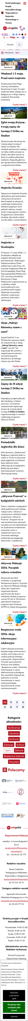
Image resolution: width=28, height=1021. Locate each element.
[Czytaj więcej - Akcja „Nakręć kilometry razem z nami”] (14, 337)
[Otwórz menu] (24, 3)
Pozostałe (14, 761)
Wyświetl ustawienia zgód (14, 995)
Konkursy (14, 739)
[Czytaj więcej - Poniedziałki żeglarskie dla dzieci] (14, 453)
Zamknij (14, 1016)
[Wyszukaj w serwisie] (11, 44)
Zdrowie (19, 750)
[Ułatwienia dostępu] (23, 37)
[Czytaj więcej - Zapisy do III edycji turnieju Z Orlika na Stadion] (14, 397)
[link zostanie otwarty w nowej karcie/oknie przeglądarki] (5, 34)
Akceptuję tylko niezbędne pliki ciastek (14, 1007)
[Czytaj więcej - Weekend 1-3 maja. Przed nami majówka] (14, 82)
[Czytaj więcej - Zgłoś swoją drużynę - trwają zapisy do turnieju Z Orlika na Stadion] (14, 139)
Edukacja (8, 744)
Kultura (20, 744)
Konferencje (14, 727)
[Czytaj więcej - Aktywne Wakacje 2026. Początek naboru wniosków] (14, 580)
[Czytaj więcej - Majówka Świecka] (14, 199)
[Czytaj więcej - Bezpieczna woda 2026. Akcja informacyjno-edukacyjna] (14, 654)
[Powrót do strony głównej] (2, 52)
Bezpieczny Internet (14, 756)
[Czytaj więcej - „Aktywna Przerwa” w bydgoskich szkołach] (14, 514)
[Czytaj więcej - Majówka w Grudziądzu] (14, 266)
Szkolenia (14, 733)
